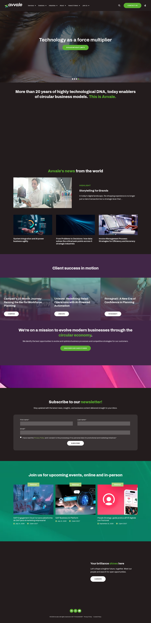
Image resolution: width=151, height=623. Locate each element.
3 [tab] (76, 79)
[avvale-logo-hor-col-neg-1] (13, 5)
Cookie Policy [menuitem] (97, 616)
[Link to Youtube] (79, 611)
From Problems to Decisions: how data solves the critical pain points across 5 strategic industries (74, 241)
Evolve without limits (75, 47)
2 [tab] (74, 79)
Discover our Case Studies (75, 348)
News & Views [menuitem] (73, 5)
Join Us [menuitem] (84, 5)
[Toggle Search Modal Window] (119, 5)
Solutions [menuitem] (41, 5)
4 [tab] (78, 79)
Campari (11, 314)
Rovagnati (113, 314)
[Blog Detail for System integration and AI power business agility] (32, 225)
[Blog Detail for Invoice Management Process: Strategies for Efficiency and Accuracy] (118, 225)
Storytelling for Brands (93, 190)
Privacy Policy (39, 438)
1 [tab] (72, 79)
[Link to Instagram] (75, 611)
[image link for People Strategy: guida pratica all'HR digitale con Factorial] (117, 500)
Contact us (133, 5)
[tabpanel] (75, 44)
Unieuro (61, 314)
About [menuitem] (62, 5)
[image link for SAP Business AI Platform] (75, 500)
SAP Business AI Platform (66, 518)
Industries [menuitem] (52, 5)
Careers (98, 579)
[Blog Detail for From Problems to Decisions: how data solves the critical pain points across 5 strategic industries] (75, 225)
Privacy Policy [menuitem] (88, 616)
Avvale (56, 616)
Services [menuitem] (31, 5)
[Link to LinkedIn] (71, 611)
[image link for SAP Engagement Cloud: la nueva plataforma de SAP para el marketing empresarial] (33, 500)
